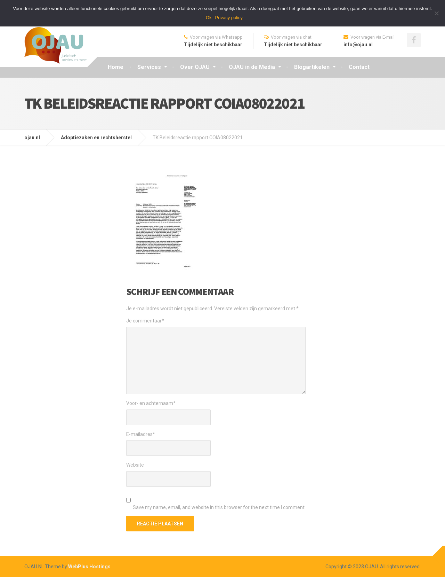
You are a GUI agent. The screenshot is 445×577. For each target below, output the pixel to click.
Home (115, 67)
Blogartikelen (312, 67)
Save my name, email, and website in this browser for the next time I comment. (219, 507)
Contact (359, 67)
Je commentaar (145, 320)
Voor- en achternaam (151, 403)
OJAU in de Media (252, 67)
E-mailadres (140, 434)
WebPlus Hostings (89, 566)
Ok (209, 17)
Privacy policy (229, 17)
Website (135, 465)
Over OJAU (195, 67)
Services (149, 67)
